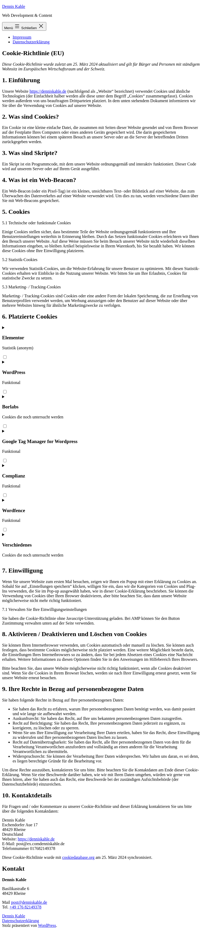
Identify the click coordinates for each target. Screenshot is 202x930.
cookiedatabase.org (78, 857)
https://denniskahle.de (47, 91)
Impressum (22, 37)
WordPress (47, 925)
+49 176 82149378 (25, 907)
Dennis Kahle (13, 6)
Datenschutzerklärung (31, 42)
